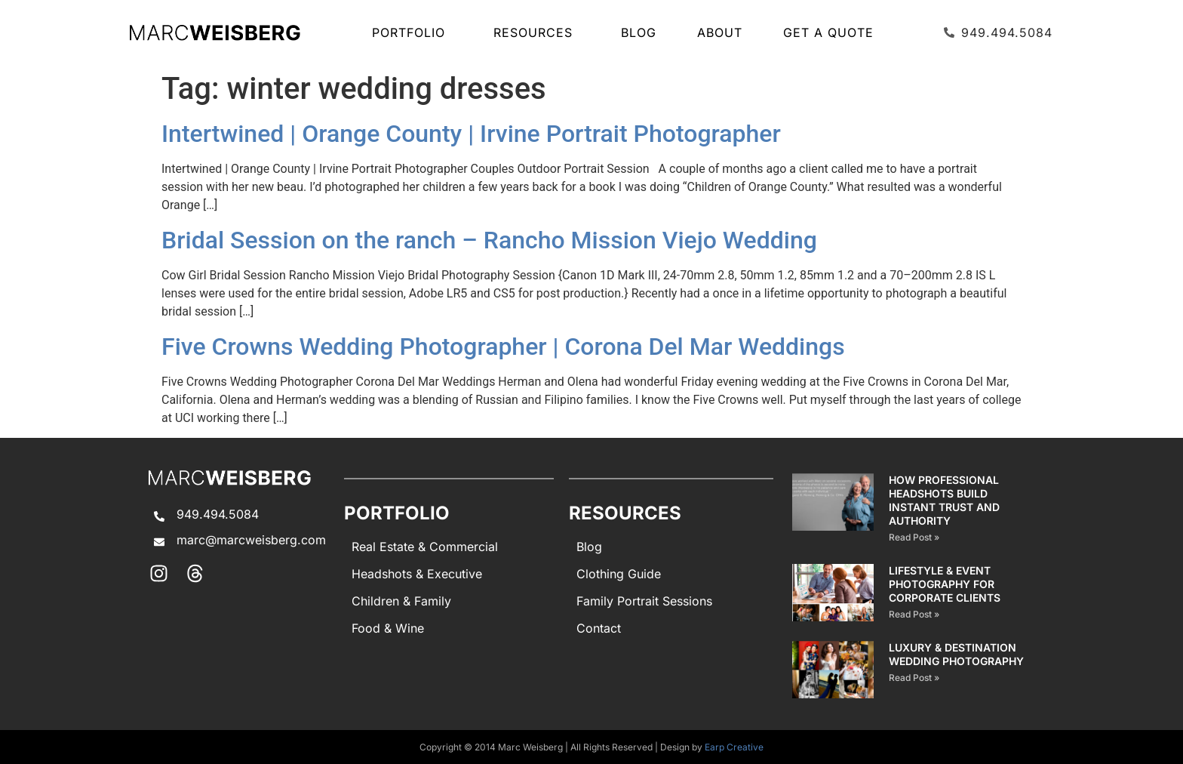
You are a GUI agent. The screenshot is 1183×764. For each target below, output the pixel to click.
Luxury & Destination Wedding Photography (956, 654)
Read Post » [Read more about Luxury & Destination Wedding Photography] (914, 677)
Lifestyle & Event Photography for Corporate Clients (944, 584)
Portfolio (412, 32)
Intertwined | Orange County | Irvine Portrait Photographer (471, 133)
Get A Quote (828, 32)
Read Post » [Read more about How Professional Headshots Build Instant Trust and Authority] (914, 537)
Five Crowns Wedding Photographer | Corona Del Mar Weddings (503, 346)
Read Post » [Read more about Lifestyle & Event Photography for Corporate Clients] (914, 614)
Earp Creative (734, 747)
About (719, 32)
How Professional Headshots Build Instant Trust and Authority (944, 500)
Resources (536, 32)
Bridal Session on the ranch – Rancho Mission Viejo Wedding (489, 240)
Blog (638, 32)
